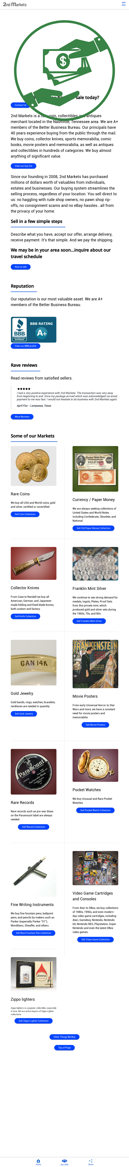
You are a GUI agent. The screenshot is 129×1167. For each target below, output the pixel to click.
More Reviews (22, 416)
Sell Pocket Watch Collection (95, 810)
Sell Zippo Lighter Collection (33, 1020)
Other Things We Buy (64, 1037)
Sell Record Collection (33, 827)
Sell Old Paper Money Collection (93, 528)
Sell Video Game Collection (95, 939)
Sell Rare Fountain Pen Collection (33, 933)
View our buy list (23, 166)
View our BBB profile (25, 346)
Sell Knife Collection (25, 616)
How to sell (20, 267)
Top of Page (64, 1047)
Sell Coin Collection (25, 514)
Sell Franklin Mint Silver (89, 621)
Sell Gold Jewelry (24, 713)
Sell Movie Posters (95, 724)
